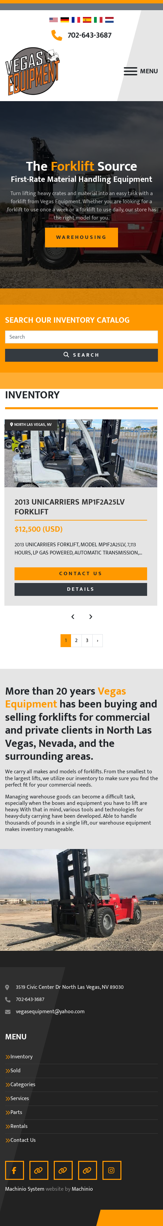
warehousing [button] (81, 237)
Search (82, 355)
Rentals (19, 1127)
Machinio (82, 1189)
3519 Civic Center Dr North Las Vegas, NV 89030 (70, 987)
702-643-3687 (90, 35)
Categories (23, 1085)
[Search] (81, 337)
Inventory (21, 1057)
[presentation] (73, 616)
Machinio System (24, 1189)
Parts (16, 1113)
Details (81, 589)
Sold (15, 1071)
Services (19, 1099)
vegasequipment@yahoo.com (50, 1012)
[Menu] (130, 71)
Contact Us (81, 573)
